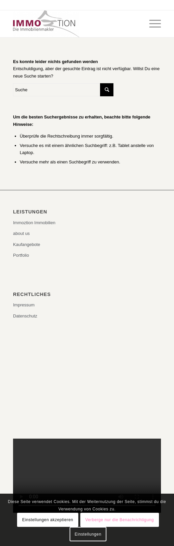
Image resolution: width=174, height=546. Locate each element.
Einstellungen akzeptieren (47, 519)
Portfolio (21, 255)
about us (21, 233)
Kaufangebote (26, 244)
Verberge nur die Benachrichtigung (119, 519)
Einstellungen (88, 534)
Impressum (23, 304)
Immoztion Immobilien (34, 222)
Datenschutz (25, 315)
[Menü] (152, 23)
